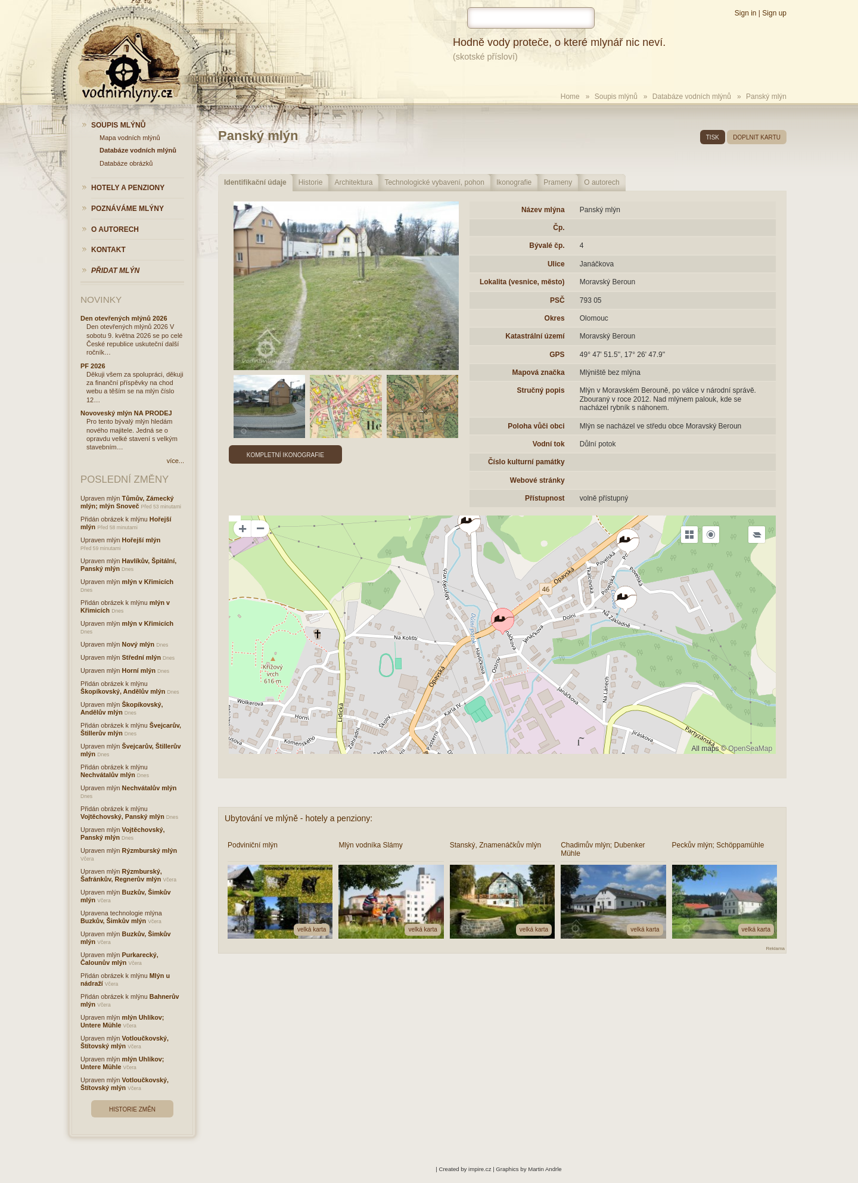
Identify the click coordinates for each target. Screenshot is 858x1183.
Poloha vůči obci (536, 426)
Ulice (556, 264)
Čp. (558, 227)
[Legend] (756, 534)
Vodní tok (549, 444)
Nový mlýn (138, 644)
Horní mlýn (139, 670)
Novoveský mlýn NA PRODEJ (126, 413)
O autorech (601, 182)
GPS (556, 354)
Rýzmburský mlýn (149, 850)
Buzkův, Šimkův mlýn (113, 920)
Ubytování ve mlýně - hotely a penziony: (298, 818)
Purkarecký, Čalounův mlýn (119, 958)
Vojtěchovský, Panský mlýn (122, 816)
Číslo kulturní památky (526, 462)
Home (570, 96)
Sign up (774, 13)
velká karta (311, 929)
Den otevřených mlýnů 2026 (123, 318)
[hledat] (531, 18)
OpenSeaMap (750, 748)
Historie (311, 182)
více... (175, 460)
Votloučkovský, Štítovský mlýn (124, 1042)
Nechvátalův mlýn (107, 774)
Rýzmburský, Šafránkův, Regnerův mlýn (121, 875)
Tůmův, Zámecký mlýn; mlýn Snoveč (126, 502)
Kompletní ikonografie (285, 455)
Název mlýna (543, 210)
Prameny (557, 182)
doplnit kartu (757, 137)
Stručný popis (541, 390)
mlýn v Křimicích (147, 581)
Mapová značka (538, 372)
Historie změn (132, 1109)
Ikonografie (513, 182)
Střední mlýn (141, 657)
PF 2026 (92, 366)
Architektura (353, 182)
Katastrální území (534, 336)
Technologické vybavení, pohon (434, 182)
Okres (555, 318)
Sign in (746, 13)
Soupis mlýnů (616, 96)
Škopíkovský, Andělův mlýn (122, 691)
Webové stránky (537, 480)
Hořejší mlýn (141, 540)
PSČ (557, 300)
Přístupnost (545, 498)
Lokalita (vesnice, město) (522, 282)
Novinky (101, 299)
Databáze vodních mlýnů (691, 96)
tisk (712, 137)
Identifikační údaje (255, 182)
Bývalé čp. (546, 245)
